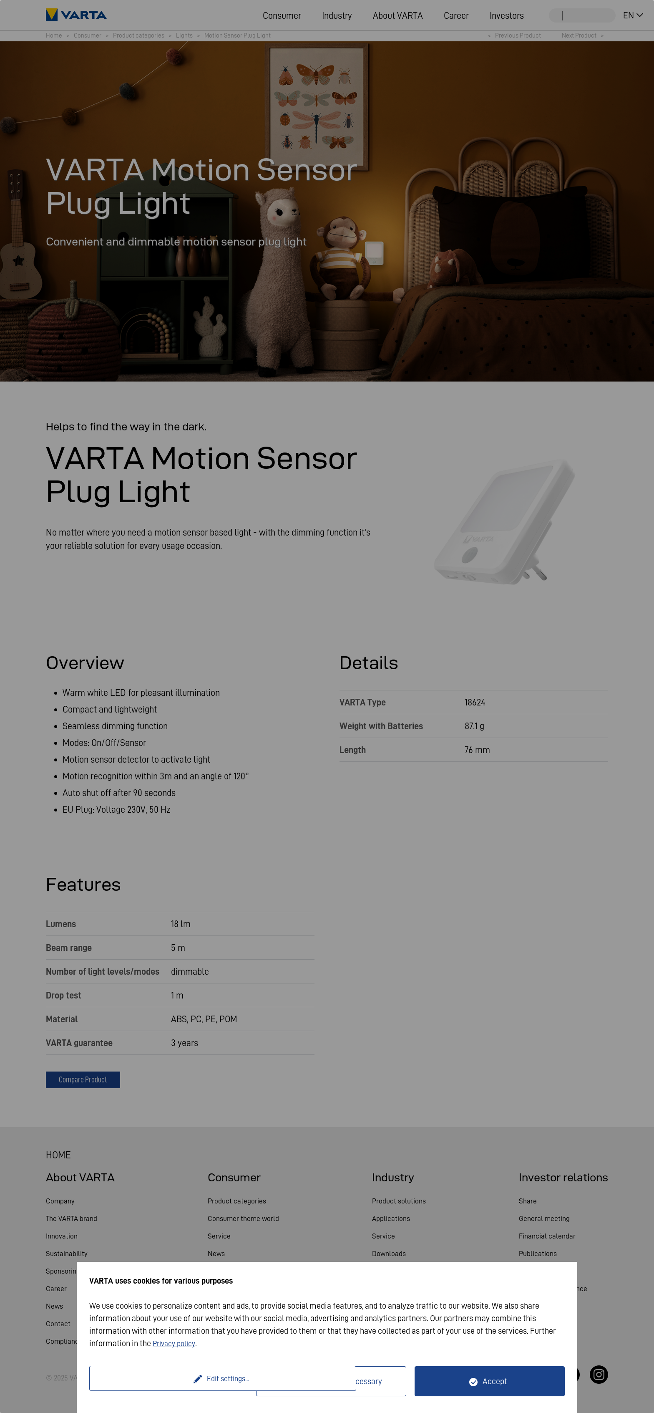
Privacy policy (177, 1343)
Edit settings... (174, 1381)
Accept (495, 1381)
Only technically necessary (336, 1381)
